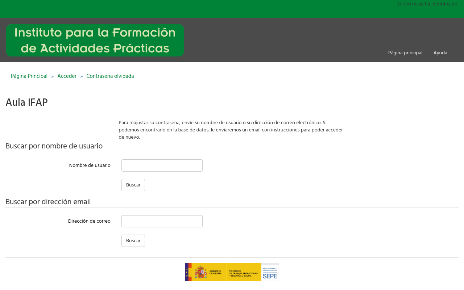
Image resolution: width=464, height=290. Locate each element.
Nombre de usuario (90, 165)
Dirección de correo (89, 221)
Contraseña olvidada (110, 76)
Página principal (405, 52)
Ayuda (440, 52)
